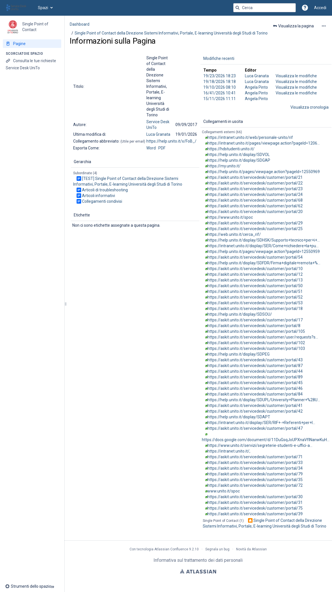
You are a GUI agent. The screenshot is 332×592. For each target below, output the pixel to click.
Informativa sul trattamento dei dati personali (198, 560)
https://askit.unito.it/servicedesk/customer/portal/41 (255, 405)
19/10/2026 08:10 (219, 87)
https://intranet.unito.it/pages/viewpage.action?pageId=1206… (263, 143)
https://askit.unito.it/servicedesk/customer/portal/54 (255, 257)
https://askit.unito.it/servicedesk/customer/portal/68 (255, 200)
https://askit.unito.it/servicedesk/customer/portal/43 (255, 360)
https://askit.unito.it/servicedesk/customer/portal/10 (255, 268)
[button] (305, 7)
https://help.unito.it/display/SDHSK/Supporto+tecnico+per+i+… (263, 240)
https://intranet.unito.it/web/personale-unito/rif (250, 137)
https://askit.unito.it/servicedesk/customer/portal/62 (255, 206)
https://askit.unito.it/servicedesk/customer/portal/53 (255, 303)
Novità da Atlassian (251, 549)
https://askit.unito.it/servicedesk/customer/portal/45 (255, 382)
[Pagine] (32, 43)
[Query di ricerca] (264, 7)
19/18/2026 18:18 (219, 81)
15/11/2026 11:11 (219, 98)
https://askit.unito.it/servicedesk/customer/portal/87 (255, 365)
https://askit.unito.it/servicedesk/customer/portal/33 (255, 462)
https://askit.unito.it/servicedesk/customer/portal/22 (255, 183)
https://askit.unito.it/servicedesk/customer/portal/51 (255, 291)
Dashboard (79, 24)
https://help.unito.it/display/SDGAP (238, 160)
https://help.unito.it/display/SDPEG (238, 354)
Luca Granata (158, 134)
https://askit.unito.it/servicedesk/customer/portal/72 (255, 485)
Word (151, 148)
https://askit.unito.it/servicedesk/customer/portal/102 (256, 342)
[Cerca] (237, 7)
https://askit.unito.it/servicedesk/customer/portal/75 (255, 508)
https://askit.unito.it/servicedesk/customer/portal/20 (255, 211)
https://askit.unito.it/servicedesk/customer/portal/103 (256, 348)
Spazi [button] (43, 7)
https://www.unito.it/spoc (230, 217)
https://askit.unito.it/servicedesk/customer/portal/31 (255, 502)
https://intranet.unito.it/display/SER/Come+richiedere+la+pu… (263, 246)
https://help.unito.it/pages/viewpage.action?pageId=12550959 (263, 251)
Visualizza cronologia (309, 107)
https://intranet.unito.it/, (228, 451)
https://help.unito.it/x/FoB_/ (171, 141)
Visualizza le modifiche (296, 76)
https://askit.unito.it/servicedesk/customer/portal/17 (255, 320)
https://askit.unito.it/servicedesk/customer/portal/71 (255, 457)
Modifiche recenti (218, 58)
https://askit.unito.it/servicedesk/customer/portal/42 (255, 411)
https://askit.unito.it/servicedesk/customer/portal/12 (255, 274)
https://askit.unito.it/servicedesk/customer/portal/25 (255, 228)
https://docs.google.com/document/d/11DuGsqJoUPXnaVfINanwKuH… (265, 439)
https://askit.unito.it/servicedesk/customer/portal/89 (255, 377)
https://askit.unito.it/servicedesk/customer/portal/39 (255, 514)
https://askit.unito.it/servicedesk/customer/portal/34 (255, 468)
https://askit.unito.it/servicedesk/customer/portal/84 (255, 394)
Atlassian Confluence (171, 549)
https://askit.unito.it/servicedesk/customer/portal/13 (255, 280)
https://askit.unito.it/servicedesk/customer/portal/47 (255, 428)
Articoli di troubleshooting (105, 190)
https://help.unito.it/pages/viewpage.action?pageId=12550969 (263, 171)
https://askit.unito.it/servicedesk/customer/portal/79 (255, 474)
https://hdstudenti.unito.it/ (231, 149)
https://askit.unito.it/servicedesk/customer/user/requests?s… (262, 337)
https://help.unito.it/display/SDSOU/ (239, 314)
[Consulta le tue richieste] (32, 60)
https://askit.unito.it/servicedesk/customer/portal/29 (255, 223)
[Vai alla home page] (19, 7)
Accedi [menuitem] (320, 7)
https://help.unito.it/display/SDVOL (238, 154)
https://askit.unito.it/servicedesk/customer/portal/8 (253, 325)
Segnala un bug (217, 549)
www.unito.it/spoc (223, 491)
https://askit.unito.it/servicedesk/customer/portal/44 (255, 371)
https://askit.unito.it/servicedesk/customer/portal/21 (255, 177)
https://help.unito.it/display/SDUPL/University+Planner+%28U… (263, 400)
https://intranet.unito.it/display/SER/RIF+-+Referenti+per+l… (261, 422)
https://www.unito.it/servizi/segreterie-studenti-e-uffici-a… (259, 445)
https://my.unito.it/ (224, 166)
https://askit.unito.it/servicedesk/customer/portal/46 (255, 388)
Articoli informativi (98, 195)
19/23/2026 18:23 (219, 76)
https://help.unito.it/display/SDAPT (238, 417)
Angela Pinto (256, 87)
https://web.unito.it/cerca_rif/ (234, 234)
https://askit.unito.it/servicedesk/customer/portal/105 (256, 331)
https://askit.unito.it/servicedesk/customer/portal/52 (255, 297)
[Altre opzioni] (323, 26)
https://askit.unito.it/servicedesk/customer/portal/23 (255, 188)
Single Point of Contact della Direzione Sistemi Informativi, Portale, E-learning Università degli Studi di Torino (171, 33)
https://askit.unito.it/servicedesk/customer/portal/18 (255, 308)
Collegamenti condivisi (102, 201)
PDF (161, 148)
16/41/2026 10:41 (219, 93)
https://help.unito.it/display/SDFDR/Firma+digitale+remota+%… (263, 263)
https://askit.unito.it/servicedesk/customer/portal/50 (255, 285)
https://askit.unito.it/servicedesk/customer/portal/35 (255, 479)
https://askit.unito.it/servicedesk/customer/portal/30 (255, 496)
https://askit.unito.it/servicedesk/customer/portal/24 (255, 194)
